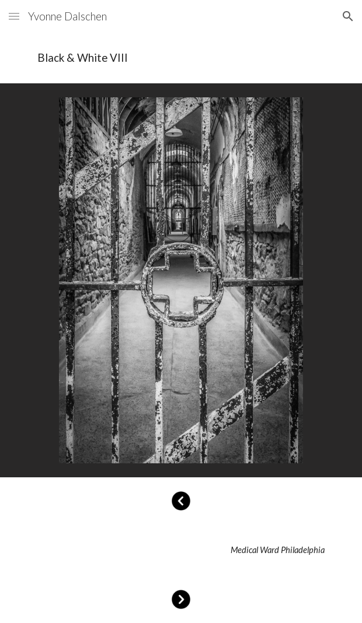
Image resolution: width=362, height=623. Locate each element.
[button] (14, 16)
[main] (181, 58)
